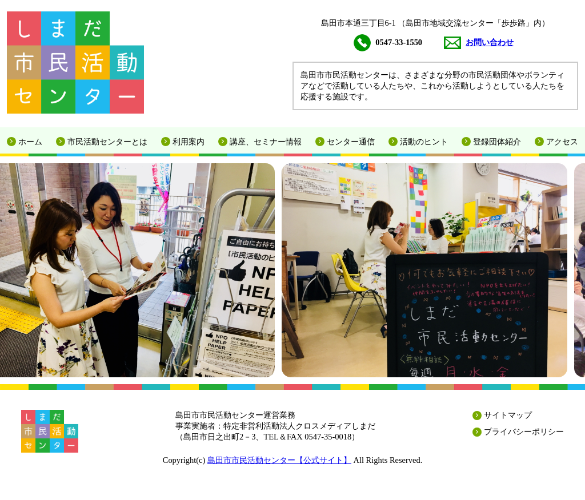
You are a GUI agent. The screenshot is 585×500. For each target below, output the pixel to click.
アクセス (562, 141)
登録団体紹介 (497, 141)
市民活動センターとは (107, 141)
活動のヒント (424, 141)
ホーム (30, 141)
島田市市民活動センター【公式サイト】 (279, 460)
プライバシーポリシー (524, 431)
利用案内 (189, 141)
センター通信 (351, 141)
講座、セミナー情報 (266, 141)
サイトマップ (508, 415)
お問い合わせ (479, 42)
